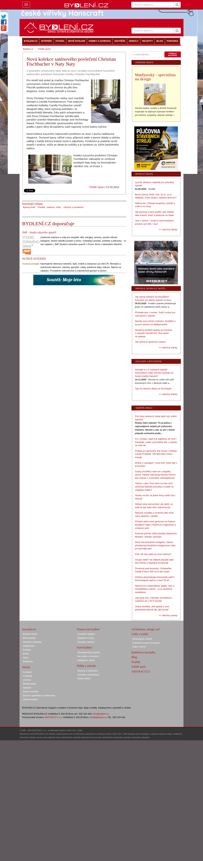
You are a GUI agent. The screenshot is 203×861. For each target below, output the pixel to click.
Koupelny (27, 676)
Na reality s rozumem (88, 656)
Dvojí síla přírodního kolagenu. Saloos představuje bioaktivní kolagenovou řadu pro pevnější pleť (155, 545)
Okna (25, 657)
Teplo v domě (139, 646)
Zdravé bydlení (30, 699)
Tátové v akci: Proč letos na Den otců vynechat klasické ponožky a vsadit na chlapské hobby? (154, 486)
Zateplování (29, 645)
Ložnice (27, 680)
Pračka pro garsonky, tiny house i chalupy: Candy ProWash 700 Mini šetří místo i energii (156, 454)
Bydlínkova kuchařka (143, 652)
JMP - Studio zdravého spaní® (39, 232)
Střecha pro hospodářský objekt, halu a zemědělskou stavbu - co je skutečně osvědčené (154, 589)
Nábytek (27, 687)
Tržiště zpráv (96, 187)
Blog (134, 657)
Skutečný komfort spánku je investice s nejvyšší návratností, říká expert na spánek (153, 333)
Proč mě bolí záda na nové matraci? (153, 554)
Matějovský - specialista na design (155, 77)
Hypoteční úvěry (85, 638)
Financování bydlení (88, 629)
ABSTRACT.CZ (140, 671)
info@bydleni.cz (101, 713)
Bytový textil (29, 207)
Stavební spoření (86, 642)
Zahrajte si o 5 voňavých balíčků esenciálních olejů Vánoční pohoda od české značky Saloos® (154, 372)
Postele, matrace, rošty (49, 207)
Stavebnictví (29, 629)
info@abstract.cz (98, 717)
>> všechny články (168, 229)
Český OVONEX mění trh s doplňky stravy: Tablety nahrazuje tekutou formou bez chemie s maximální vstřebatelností (155, 474)
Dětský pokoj (29, 683)
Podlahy (27, 649)
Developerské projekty (88, 652)
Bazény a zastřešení (87, 670)
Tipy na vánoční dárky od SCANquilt (153, 388)
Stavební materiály (32, 642)
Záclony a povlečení (73, 207)
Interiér (26, 667)
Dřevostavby (29, 638)
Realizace (28, 661)
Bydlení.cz (28, 49)
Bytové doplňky (30, 691)
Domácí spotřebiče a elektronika (39, 695)
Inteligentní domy (86, 660)
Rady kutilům (84, 678)
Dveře (26, 653)
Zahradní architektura (88, 674)
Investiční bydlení (86, 634)
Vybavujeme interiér (142, 639)
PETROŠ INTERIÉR (34, 258)
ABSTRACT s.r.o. (53, 717)
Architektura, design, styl (145, 629)
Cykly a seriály (139, 633)
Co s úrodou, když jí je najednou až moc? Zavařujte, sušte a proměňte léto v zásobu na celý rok (156, 442)
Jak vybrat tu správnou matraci (150, 342)
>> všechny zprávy (168, 615)
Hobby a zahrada (86, 665)
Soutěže (135, 661)
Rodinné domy (30, 634)
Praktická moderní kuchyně (146, 643)
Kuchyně (27, 672)
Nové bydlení (84, 647)
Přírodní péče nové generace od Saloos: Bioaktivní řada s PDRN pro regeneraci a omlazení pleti (155, 524)
